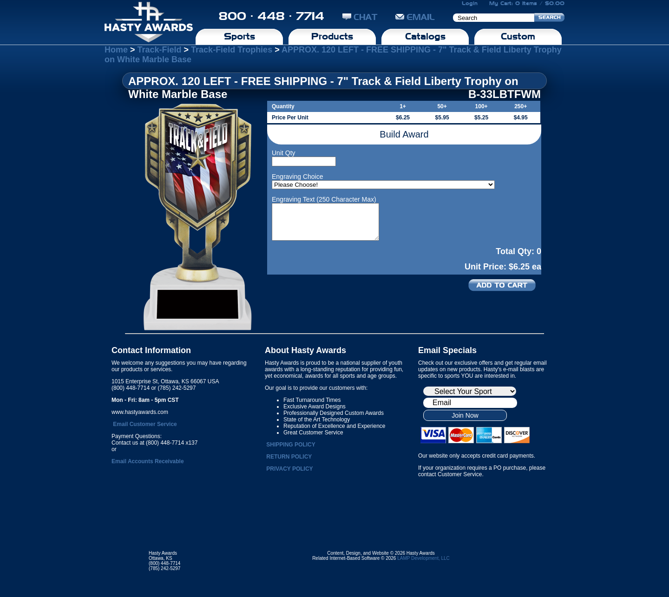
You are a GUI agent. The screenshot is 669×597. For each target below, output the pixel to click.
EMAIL (415, 17)
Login (470, 3)
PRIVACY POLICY (289, 469)
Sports (239, 36)
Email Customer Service (145, 424)
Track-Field (160, 49)
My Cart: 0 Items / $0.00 (526, 3)
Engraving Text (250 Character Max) (324, 199)
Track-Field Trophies (231, 49)
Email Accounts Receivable (148, 461)
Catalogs (425, 36)
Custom (518, 36)
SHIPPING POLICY (290, 444)
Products (332, 36)
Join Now (465, 415)
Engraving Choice (297, 176)
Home (116, 49)
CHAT (359, 17)
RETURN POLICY (289, 456)
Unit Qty (283, 153)
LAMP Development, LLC (423, 558)
